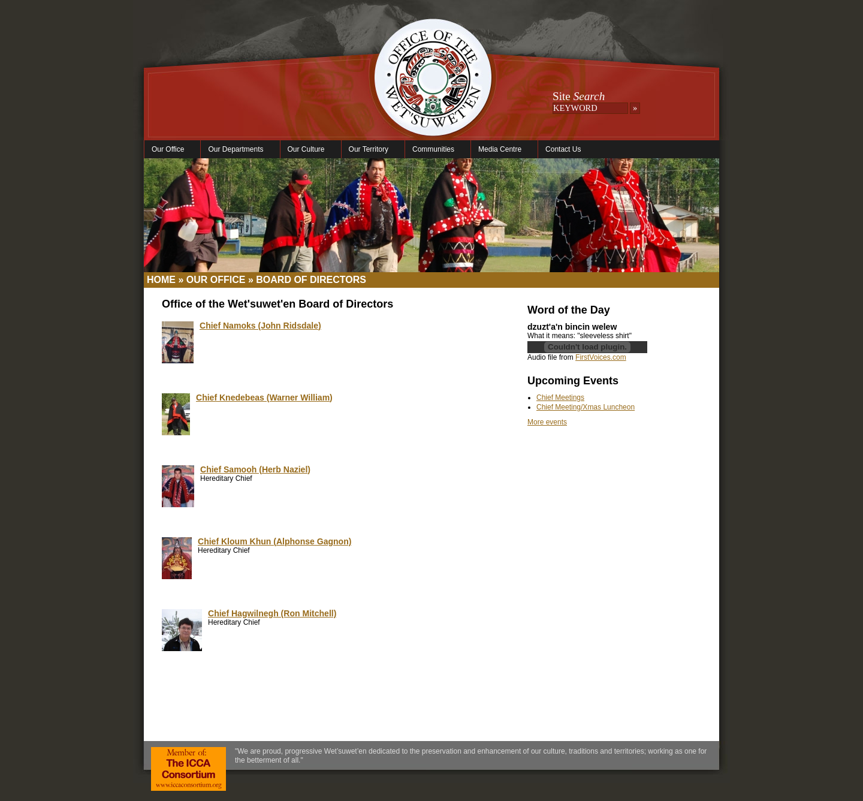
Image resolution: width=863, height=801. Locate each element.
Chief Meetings (560, 397)
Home (161, 280)
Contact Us (563, 149)
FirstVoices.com (600, 357)
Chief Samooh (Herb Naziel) (255, 469)
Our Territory (370, 149)
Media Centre (501, 149)
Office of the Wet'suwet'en (433, 90)
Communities (435, 149)
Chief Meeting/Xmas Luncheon (585, 407)
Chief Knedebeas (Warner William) (264, 397)
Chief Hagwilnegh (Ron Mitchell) (272, 613)
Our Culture (308, 149)
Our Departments (237, 149)
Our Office (169, 149)
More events (547, 422)
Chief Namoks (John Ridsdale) (260, 325)
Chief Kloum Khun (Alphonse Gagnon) (274, 541)
